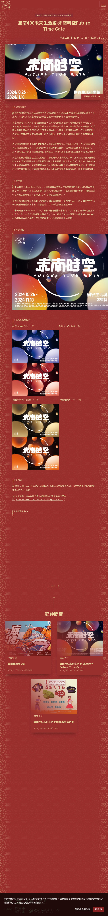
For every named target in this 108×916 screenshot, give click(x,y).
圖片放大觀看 (92, 96)
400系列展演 (46, 15)
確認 (98, 909)
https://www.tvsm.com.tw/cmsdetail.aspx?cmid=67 (37, 499)
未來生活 (67, 15)
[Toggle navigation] (103, 4)
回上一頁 (54, 585)
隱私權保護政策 (82, 909)
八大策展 (57, 15)
